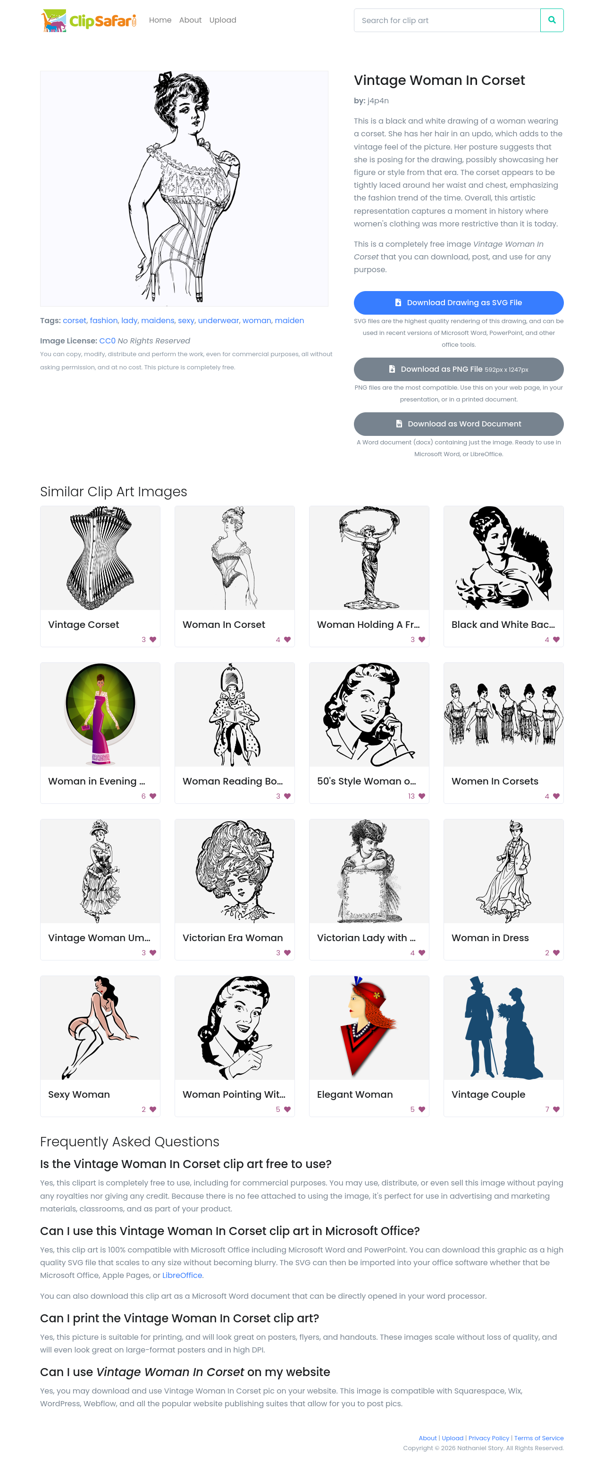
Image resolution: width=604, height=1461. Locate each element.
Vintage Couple (489, 1094)
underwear (218, 320)
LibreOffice (182, 1275)
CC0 (108, 340)
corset (74, 320)
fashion (104, 320)
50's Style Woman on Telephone (393, 781)
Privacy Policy (489, 1438)
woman (257, 320)
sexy (186, 320)
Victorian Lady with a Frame (383, 937)
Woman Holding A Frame (376, 624)
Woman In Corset (224, 624)
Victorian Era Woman (233, 937)
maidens (158, 320)
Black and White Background (520, 624)
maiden (289, 320)
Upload (223, 20)
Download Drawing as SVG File (458, 302)
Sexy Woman (79, 1094)
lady (129, 320)
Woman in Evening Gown (107, 781)
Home (160, 20)
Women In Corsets (495, 781)
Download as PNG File (458, 369)
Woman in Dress (490, 937)
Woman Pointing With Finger (250, 1094)
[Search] (447, 20)
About (190, 20)
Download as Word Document (458, 423)
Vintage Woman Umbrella (110, 937)
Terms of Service (539, 1438)
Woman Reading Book (235, 781)
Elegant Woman (355, 1094)
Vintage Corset (83, 624)
